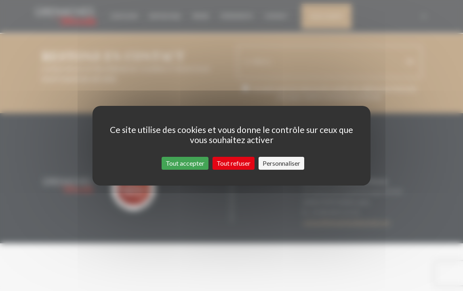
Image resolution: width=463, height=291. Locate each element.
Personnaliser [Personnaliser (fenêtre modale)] (281, 163)
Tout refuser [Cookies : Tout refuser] (233, 163)
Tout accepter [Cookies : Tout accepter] (185, 163)
